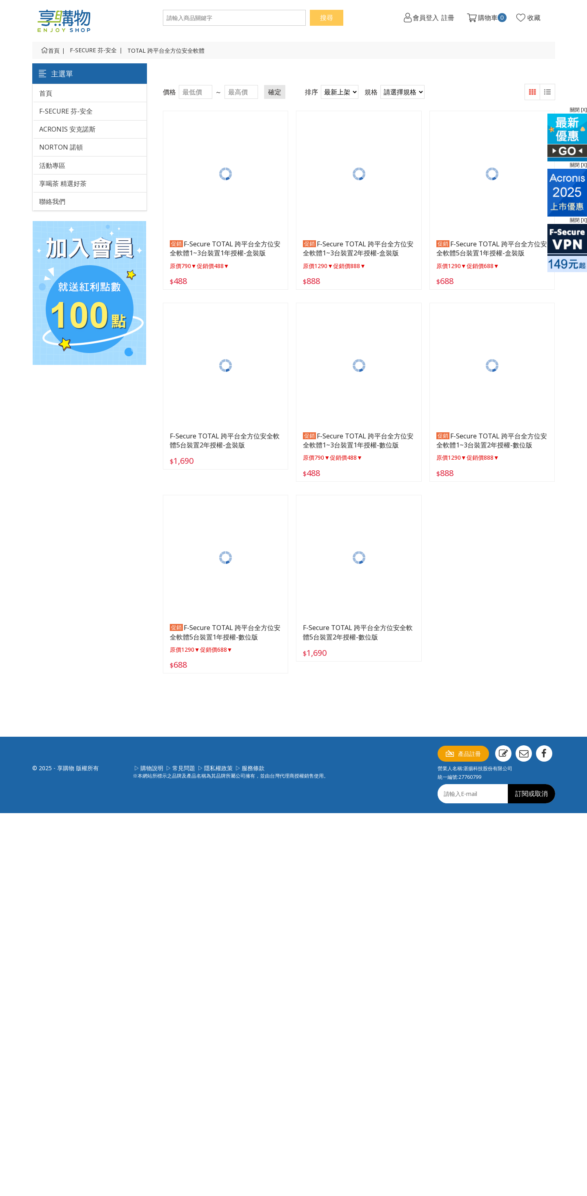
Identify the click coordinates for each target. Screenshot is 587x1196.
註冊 (447, 17)
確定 (274, 91)
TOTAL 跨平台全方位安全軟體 (166, 50)
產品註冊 (469, 754)
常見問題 (183, 768)
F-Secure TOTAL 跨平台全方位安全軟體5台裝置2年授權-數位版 (358, 632)
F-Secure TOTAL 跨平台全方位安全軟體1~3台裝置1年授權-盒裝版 (225, 248)
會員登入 (426, 17)
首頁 (54, 50)
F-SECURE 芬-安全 (93, 50)
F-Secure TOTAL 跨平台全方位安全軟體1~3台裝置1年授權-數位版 (358, 440)
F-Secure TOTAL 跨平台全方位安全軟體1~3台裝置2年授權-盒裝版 (358, 248)
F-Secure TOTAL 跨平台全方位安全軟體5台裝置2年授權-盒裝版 (225, 440)
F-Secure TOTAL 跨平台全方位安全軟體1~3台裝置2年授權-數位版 (491, 440)
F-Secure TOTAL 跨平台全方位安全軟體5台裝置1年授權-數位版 (225, 632)
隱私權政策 (218, 768)
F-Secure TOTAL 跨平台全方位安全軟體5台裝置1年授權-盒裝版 (491, 248)
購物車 (492, 17)
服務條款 (253, 768)
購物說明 (151, 768)
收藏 (533, 17)
